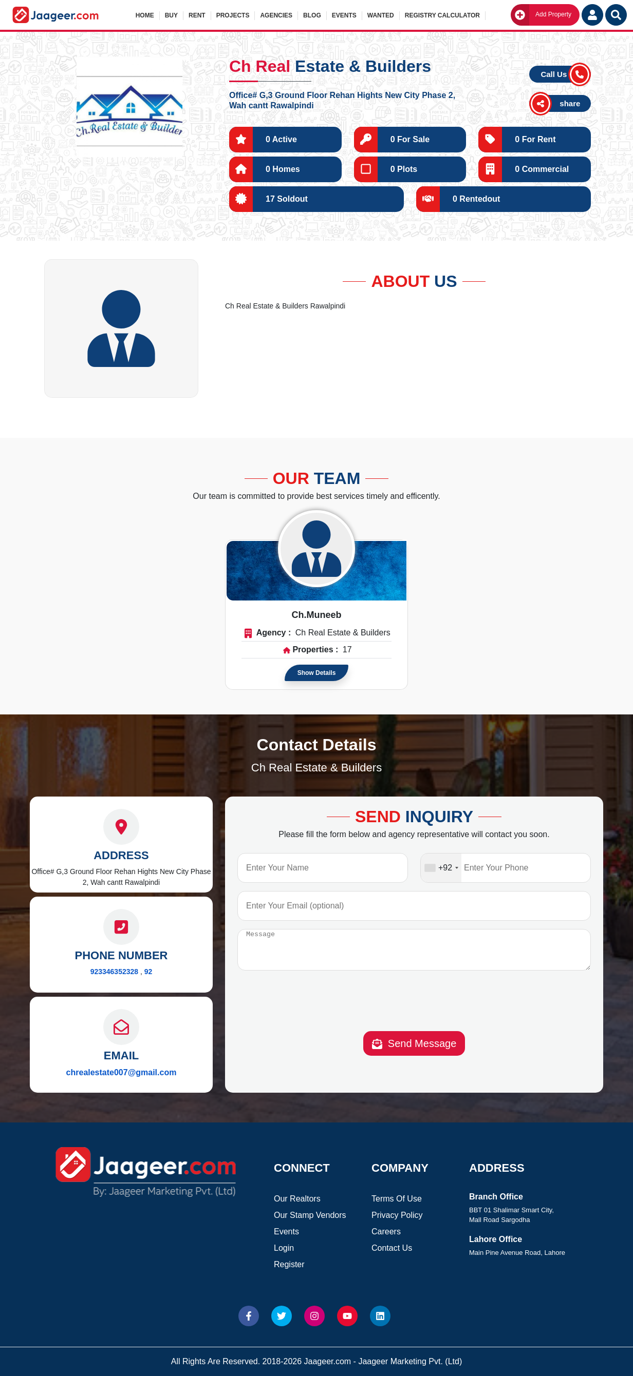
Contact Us (391, 1248)
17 (347, 649)
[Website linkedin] (380, 1316)
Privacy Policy (397, 1215)
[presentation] (414, 1011)
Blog (312, 15)
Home (145, 15)
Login (284, 1248)
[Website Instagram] (314, 1316)
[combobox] (441, 868)
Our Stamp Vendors (310, 1215)
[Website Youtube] (347, 1316)
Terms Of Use (396, 1198)
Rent (197, 15)
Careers (386, 1231)
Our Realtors (297, 1198)
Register (289, 1264)
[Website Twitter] (281, 1316)
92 (148, 971)
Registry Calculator (442, 15)
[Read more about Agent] (316, 548)
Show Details (316, 672)
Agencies (276, 15)
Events (344, 15)
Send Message (414, 1051)
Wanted (380, 15)
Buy (171, 15)
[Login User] (592, 15)
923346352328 (114, 971)
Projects (233, 15)
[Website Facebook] (248, 1316)
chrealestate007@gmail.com (121, 1072)
